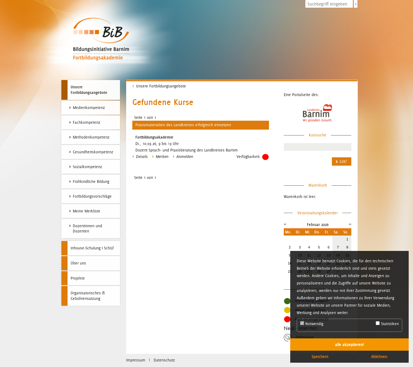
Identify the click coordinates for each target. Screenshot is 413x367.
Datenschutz (164, 360)
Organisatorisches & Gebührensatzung (88, 296)
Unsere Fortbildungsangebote (89, 89)
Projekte (78, 278)
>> (350, 224)
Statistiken (387, 323)
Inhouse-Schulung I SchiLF (92, 248)
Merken (162, 156)
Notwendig (311, 323)
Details (142, 156)
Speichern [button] (320, 356)
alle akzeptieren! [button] (349, 344)
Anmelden (184, 156)
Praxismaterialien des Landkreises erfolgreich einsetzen (183, 125)
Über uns (78, 263)
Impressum (135, 360)
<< (285, 224)
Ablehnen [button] (379, 356)
